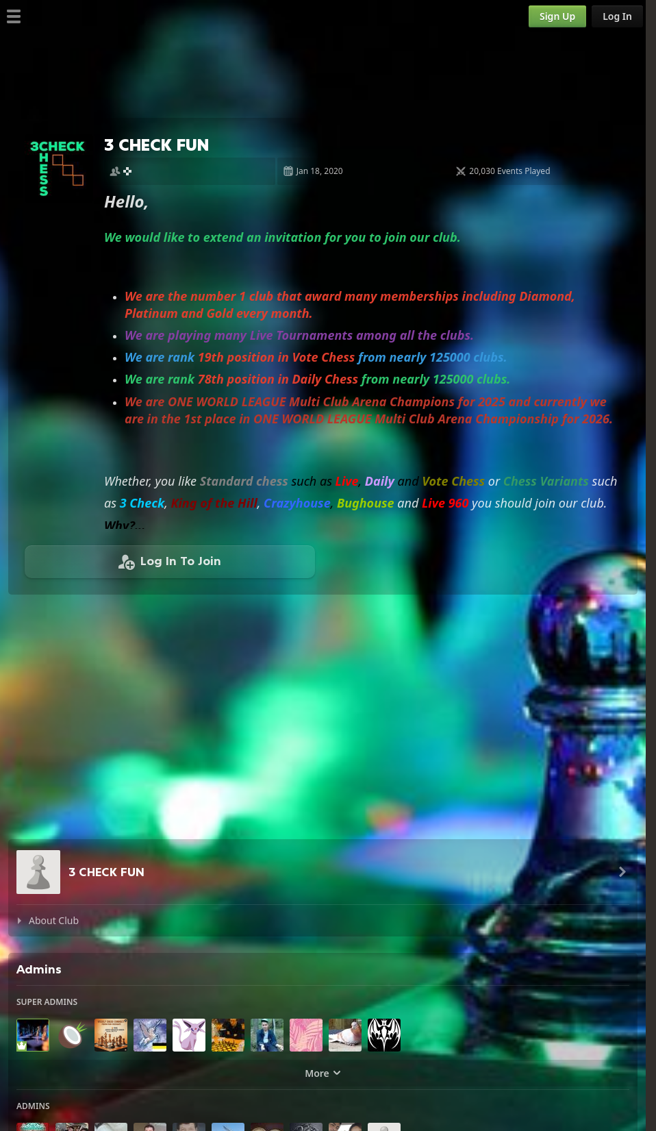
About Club (54, 920)
